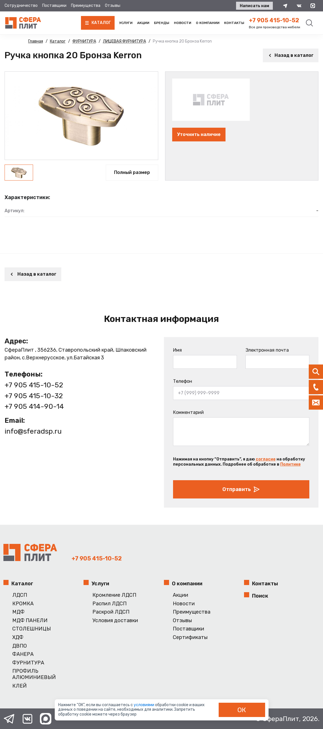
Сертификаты (190, 637)
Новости (182, 23)
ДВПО (19, 646)
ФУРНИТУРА (28, 663)
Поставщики (54, 5)
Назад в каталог (291, 55)
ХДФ (17, 637)
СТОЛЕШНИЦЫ (31, 629)
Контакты (234, 23)
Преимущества (85, 5)
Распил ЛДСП (109, 604)
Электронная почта (267, 350)
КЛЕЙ (19, 686)
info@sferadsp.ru (33, 431)
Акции (143, 23)
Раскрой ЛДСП (110, 612)
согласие (266, 459)
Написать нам (254, 5)
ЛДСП (19, 595)
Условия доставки (115, 621)
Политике (290, 464)
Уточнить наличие (199, 134)
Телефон (182, 381)
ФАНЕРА (23, 654)
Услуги (126, 23)
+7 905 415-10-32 (34, 396)
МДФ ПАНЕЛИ (30, 621)
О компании (208, 23)
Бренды (161, 23)
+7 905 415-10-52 (274, 20)
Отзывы (112, 5)
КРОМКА (23, 604)
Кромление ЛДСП (114, 595)
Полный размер (132, 172)
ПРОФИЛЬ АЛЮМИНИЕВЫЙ (34, 674)
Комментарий (188, 412)
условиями (144, 704)
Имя (177, 350)
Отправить (241, 489)
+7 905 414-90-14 (34, 406)
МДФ (18, 612)
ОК (241, 710)
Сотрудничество (21, 5)
